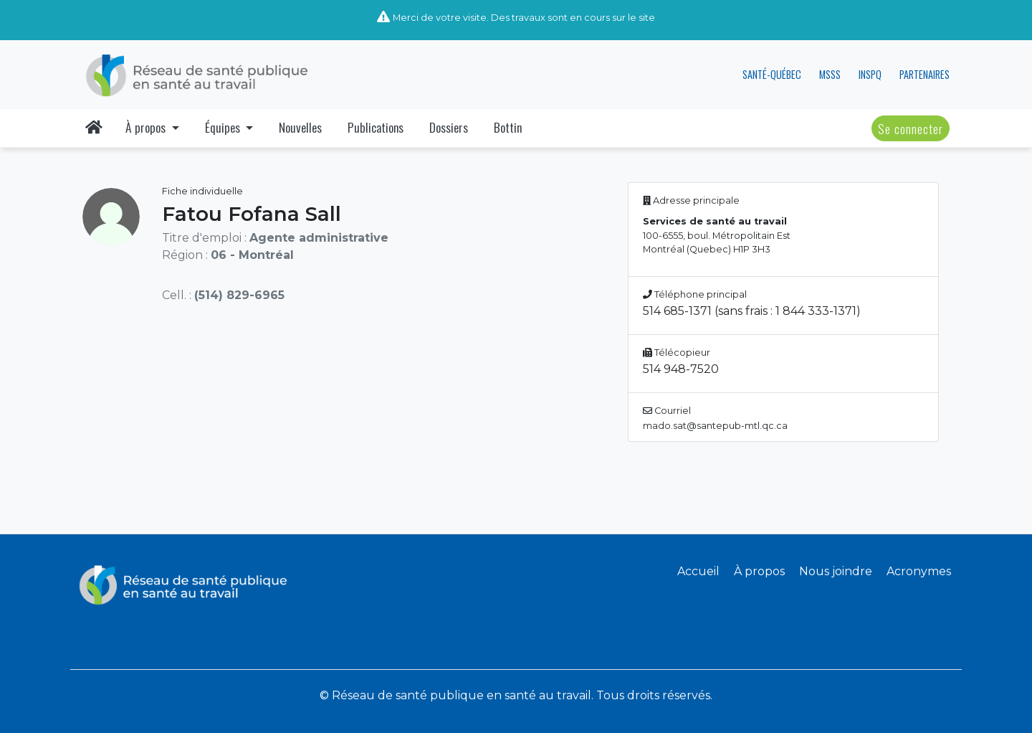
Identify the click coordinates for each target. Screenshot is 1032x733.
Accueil (698, 571)
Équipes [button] (224, 127)
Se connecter (910, 128)
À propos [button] (146, 127)
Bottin (508, 127)
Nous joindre (835, 571)
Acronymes (919, 571)
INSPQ (870, 74)
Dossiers (448, 127)
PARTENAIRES (924, 74)
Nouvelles (300, 127)
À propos (759, 571)
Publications (375, 127)
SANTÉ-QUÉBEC (771, 74)
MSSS (830, 74)
